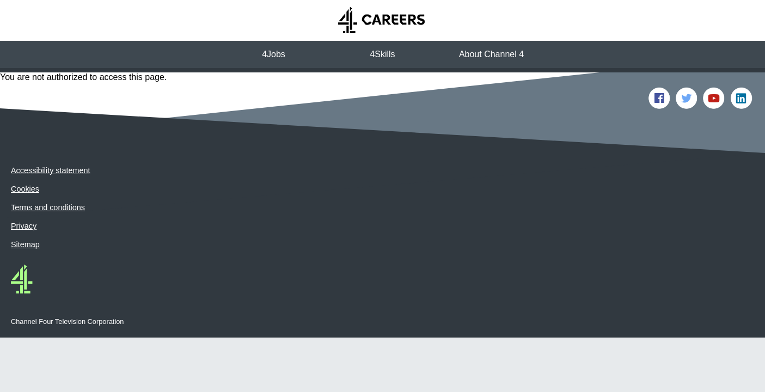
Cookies (25, 161)
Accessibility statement (50, 143)
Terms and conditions (48, 180)
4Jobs (273, 54)
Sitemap (25, 217)
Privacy (23, 198)
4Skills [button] (382, 54)
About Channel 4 (491, 54)
